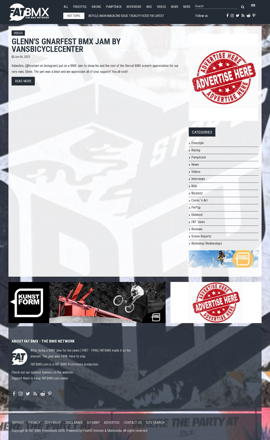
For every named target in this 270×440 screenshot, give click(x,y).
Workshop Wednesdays (206, 243)
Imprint (18, 423)
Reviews (196, 229)
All (66, 7)
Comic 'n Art (199, 200)
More (186, 7)
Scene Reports (201, 236)
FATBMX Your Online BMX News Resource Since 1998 (33, 11)
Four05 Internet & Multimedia (102, 431)
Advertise (112, 423)
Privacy (34, 423)
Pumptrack (114, 7)
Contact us (133, 423)
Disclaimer (74, 423)
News (174, 7)
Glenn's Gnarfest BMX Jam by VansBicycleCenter (66, 45)
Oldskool (196, 215)
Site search (155, 423)
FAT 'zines (198, 222)
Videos (161, 7)
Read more (23, 81)
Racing (96, 7)
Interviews (134, 7)
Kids (149, 7)
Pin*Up (196, 208)
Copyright (53, 423)
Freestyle (80, 7)
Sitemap (93, 423)
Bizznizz (197, 193)
